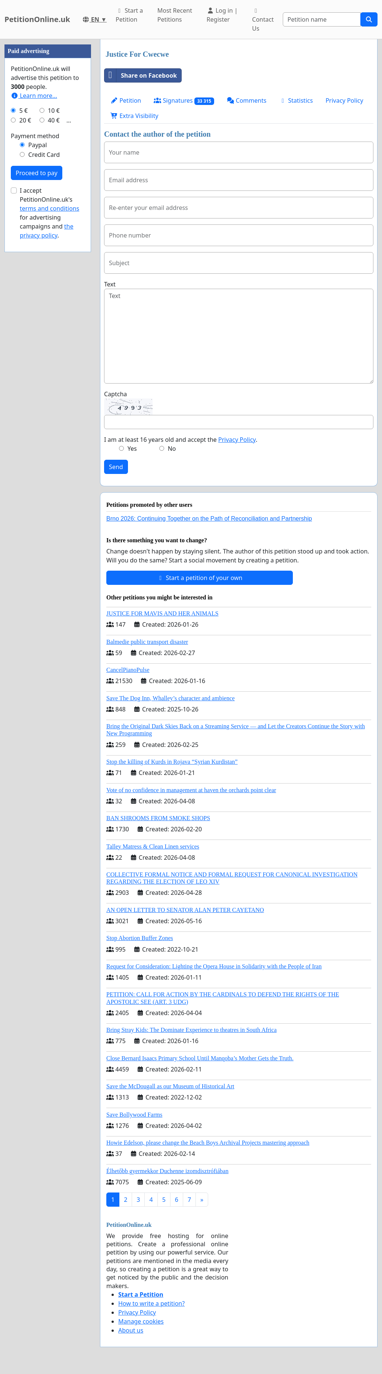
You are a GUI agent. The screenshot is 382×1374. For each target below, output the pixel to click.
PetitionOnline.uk (37, 19)
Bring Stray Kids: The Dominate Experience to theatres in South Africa (191, 1030)
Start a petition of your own (199, 578)
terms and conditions (49, 432)
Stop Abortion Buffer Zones (139, 938)
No (172, 448)
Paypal (37, 369)
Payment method (35, 360)
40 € (54, 344)
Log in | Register (222, 15)
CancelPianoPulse (128, 670)
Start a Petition (129, 15)
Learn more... (34, 320)
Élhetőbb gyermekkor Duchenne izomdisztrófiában (167, 1171)
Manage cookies (141, 1321)
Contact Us (263, 20)
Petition (125, 100)
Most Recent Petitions (174, 15)
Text (110, 284)
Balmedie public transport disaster (147, 642)
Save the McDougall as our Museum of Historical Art (170, 1086)
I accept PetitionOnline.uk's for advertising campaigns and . (49, 436)
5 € (23, 335)
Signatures (184, 100)
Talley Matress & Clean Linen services (152, 846)
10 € (54, 335)
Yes (132, 448)
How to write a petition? (151, 1303)
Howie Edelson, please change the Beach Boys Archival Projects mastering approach (207, 1142)
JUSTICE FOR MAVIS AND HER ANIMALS (162, 613)
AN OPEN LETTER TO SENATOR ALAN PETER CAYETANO (185, 910)
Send (116, 467)
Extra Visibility (134, 116)
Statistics (296, 100)
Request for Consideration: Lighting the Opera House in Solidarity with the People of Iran (214, 966)
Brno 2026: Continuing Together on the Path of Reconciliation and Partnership (209, 518)
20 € (25, 344)
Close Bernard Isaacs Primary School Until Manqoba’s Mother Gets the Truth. (200, 1058)
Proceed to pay (36, 397)
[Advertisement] (47, 151)
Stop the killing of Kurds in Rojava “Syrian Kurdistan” (172, 762)
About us (130, 1330)
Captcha (115, 394)
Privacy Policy (344, 100)
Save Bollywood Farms (134, 1114)
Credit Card (44, 379)
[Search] (322, 19)
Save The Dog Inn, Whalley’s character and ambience (170, 698)
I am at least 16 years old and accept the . (180, 439)
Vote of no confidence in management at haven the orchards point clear (191, 790)
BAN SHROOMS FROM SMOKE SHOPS (158, 818)
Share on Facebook (140, 75)
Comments (246, 100)
